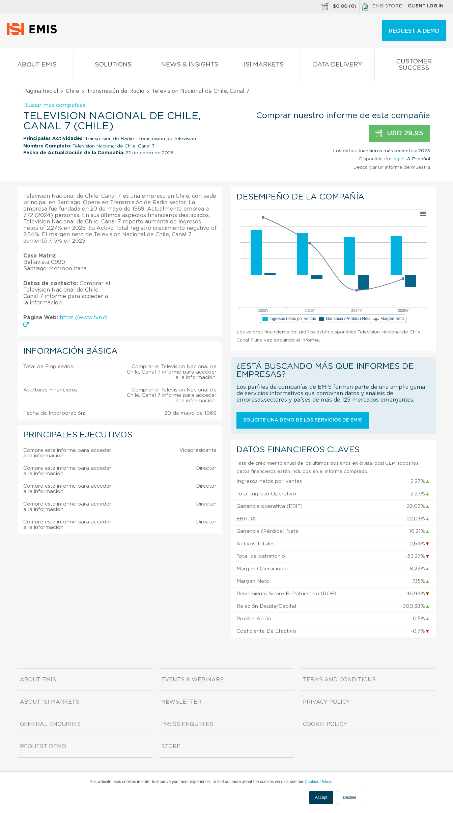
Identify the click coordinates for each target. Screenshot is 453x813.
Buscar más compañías (54, 105)
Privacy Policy (326, 702)
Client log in (426, 6)
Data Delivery (338, 66)
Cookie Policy (325, 724)
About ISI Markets (49, 702)
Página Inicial (40, 91)
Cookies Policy (318, 781)
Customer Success (413, 66)
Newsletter (181, 702)
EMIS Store (382, 6)
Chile (72, 91)
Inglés (399, 159)
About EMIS (37, 66)
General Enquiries (50, 724)
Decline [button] (349, 797)
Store (170, 746)
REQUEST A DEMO (414, 31)
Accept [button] (321, 797)
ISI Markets (264, 66)
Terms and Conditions (339, 679)
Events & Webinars (192, 679)
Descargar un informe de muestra (391, 167)
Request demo (43, 746)
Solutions (113, 66)
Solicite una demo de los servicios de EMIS (302, 420)
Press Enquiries (187, 724)
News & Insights (190, 66)
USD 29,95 (399, 133)
